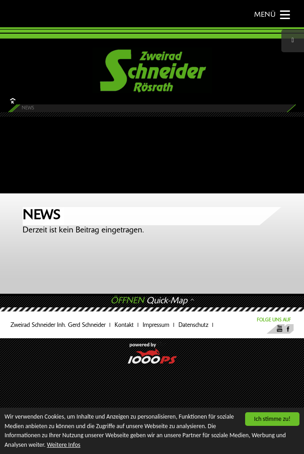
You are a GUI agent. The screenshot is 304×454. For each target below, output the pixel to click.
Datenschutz (193, 325)
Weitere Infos (64, 445)
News (28, 108)
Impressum (156, 325)
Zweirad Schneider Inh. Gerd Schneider (58, 325)
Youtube (278, 329)
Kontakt (124, 325)
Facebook (288, 329)
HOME (12, 100)
